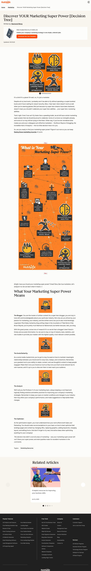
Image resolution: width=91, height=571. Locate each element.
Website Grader (46, 528)
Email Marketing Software (9, 540)
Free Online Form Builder (27, 528)
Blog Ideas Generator (47, 537)
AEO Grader (45, 526)
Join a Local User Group (79, 526)
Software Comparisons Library (47, 548)
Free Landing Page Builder (27, 540)
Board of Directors (62, 531)
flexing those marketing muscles (25, 132)
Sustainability (60, 540)
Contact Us (60, 543)
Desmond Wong (16, 24)
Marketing (11, 7)
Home (3, 7)
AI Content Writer (7, 534)
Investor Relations (61, 534)
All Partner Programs (78, 544)
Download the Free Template (27, 36)
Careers (59, 526)
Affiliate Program (77, 556)
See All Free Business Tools (49, 523)
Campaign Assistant (47, 555)
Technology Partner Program (80, 550)
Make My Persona (46, 531)
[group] (45, 485)
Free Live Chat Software (27, 534)
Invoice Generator (46, 540)
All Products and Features (9, 523)
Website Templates (47, 552)
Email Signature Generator (48, 534)
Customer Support (77, 523)
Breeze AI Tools (7, 528)
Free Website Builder (26, 523)
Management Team (62, 528)
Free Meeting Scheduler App (10, 526)
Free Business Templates (48, 543)
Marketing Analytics (26, 537)
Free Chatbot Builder (26, 531)
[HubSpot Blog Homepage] (5, 2)
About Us (59, 523)
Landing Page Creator (47, 558)
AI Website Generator (8, 537)
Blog (58, 537)
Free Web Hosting (25, 543)
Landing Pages (24, 526)
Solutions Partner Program (79, 547)
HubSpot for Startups (78, 553)
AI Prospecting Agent (8, 546)
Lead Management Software (10, 543)
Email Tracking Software (9, 531)
